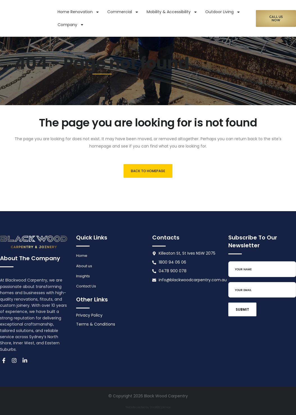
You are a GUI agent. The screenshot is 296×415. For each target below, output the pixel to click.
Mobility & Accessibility (172, 12)
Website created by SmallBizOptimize (148, 407)
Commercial (123, 12)
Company (71, 24)
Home (82, 256)
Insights (83, 277)
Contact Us (87, 287)
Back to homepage (148, 171)
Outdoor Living (222, 12)
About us (85, 266)
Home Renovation (78, 12)
